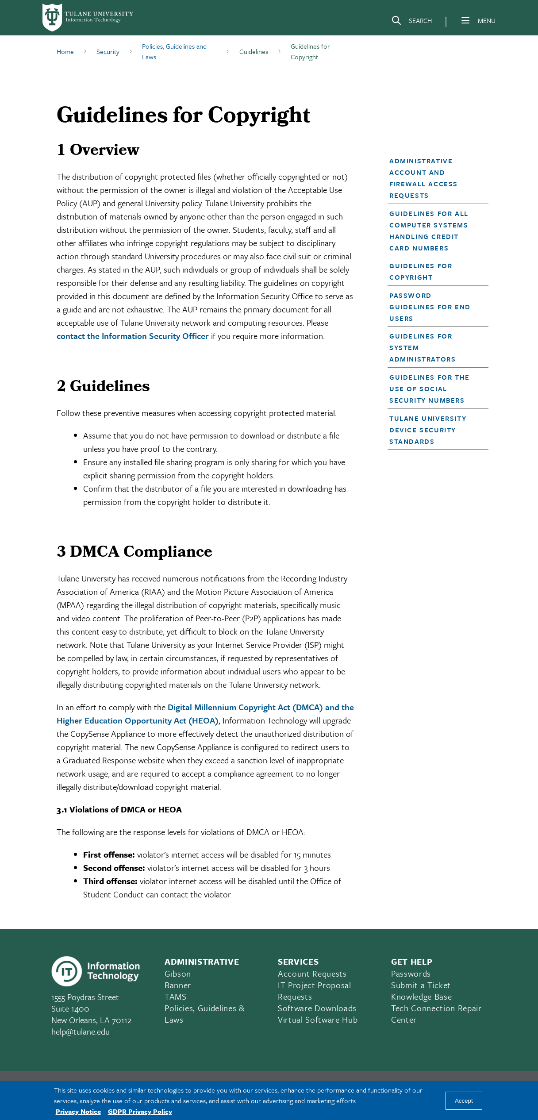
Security (107, 51)
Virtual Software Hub (317, 1019)
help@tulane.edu (80, 1031)
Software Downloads (317, 1008)
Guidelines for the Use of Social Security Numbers (429, 388)
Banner (178, 985)
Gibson (178, 973)
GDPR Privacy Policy (140, 1111)
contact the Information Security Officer (133, 336)
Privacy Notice (78, 1111)
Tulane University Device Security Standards (427, 429)
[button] (434, 178)
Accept (464, 1100)
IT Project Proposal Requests (314, 990)
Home (65, 51)
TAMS (176, 996)
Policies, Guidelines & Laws (205, 1013)
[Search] (411, 22)
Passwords (411, 973)
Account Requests (312, 973)
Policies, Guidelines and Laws (174, 51)
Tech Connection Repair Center (436, 1013)
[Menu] (465, 20)
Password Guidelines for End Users (430, 306)
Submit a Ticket (421, 985)
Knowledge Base (421, 996)
